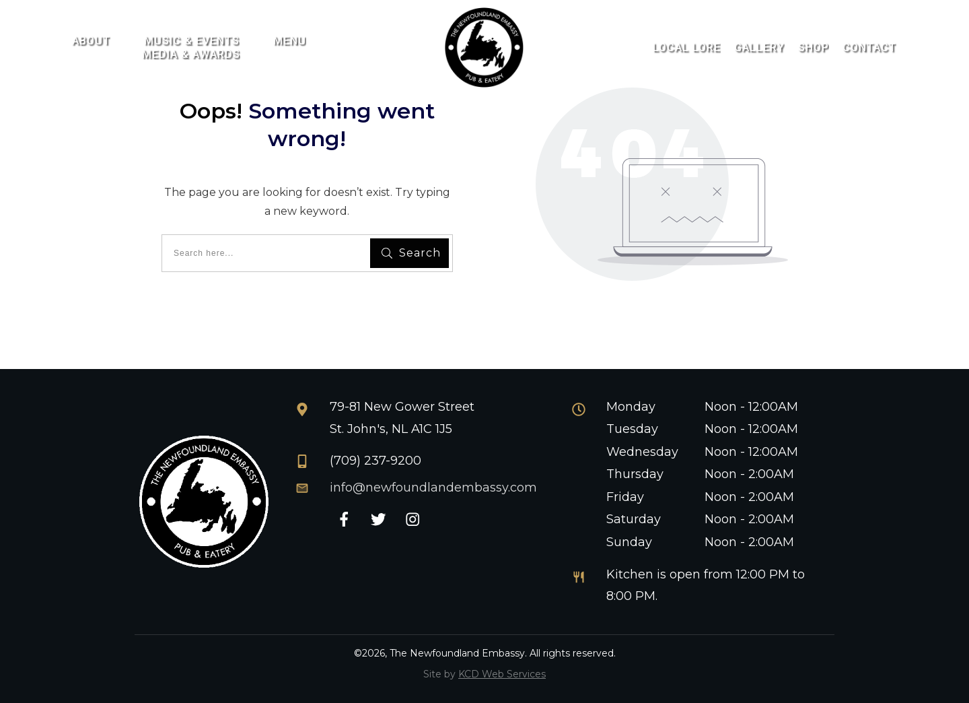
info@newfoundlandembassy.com (433, 487)
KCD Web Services (502, 674)
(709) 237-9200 (375, 460)
